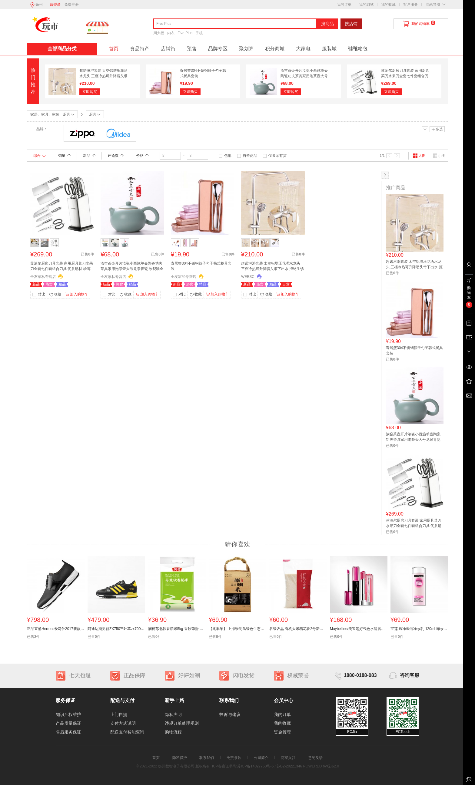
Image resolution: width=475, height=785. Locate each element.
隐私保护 (179, 758)
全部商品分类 (62, 48)
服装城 (329, 48)
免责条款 (234, 758)
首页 (113, 48)
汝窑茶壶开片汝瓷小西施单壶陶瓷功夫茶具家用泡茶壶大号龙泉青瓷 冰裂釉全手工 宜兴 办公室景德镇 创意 (132, 266)
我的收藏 (388, 4)
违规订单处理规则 (182, 723)
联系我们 (206, 758)
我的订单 (344, 4)
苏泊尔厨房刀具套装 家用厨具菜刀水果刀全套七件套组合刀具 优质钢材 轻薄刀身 (405, 76)
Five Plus (185, 33)
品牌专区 (218, 48)
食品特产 (139, 48)
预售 (192, 48)
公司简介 (261, 758)
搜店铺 (351, 23)
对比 (41, 294)
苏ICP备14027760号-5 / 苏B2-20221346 (269, 766)
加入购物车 (76, 294)
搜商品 (327, 23)
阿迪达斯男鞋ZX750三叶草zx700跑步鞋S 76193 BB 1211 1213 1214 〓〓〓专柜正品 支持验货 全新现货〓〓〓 (116, 629)
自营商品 (250, 155)
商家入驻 (288, 758)
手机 (199, 33)
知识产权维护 (68, 714)
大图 (419, 155)
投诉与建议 (230, 714)
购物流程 (173, 732)
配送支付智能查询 (127, 732)
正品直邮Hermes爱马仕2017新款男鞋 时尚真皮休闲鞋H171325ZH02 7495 (56, 629)
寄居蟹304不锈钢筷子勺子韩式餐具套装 (201, 266)
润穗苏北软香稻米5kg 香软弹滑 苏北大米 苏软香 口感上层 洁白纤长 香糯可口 (177, 629)
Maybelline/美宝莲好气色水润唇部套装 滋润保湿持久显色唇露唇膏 (358, 629)
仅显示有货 (277, 155)
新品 (89, 155)
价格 (142, 155)
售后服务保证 (68, 732)
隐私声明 (173, 714)
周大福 (158, 33)
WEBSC (247, 277)
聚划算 (246, 48)
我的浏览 (366, 4)
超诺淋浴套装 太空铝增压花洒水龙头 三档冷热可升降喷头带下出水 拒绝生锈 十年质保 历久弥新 (272, 266)
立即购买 (89, 92)
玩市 (330, 766)
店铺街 (168, 48)
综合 (39, 155)
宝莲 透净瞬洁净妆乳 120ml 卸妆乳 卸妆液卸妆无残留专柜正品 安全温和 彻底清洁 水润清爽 (419, 629)
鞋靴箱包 (357, 48)
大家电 (303, 48)
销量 (64, 155)
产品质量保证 (68, 723)
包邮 (227, 155)
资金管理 (282, 732)
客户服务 (410, 4)
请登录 (55, 4)
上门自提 (118, 714)
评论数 (116, 155)
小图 (439, 155)
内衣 (170, 33)
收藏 (55, 295)
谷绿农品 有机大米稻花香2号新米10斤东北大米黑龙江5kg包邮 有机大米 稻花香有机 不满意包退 (298, 629)
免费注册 (71, 4)
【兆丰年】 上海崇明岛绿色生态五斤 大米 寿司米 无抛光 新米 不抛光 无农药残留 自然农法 (237, 629)
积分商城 (274, 48)
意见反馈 (315, 758)
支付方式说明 (123, 723)
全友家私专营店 (43, 277)
